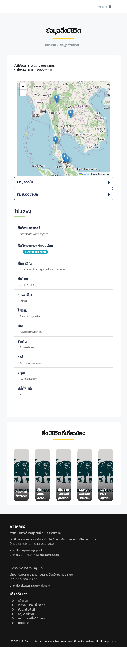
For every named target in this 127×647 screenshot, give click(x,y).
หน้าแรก (20, 601)
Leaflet (84, 174)
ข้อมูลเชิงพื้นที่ (23, 609)
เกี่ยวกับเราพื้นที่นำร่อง (28, 605)
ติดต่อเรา (20, 623)
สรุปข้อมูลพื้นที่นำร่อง (28, 618)
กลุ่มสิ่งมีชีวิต (23, 614)
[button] (104, 7)
